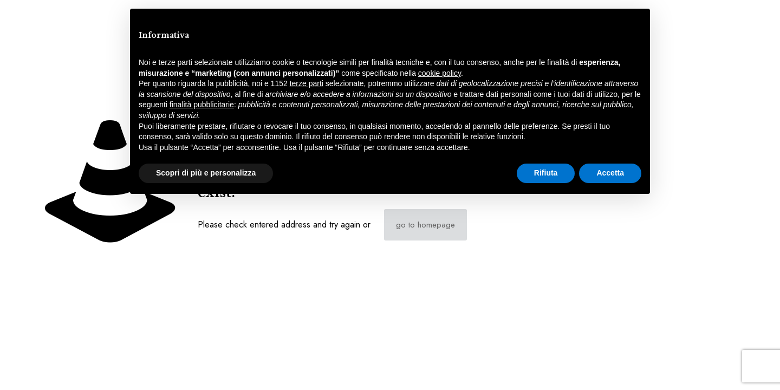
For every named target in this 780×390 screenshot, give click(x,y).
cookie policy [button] (439, 73)
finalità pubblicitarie (202, 104)
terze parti (306, 83)
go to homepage (425, 225)
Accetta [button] (610, 172)
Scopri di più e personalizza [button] (206, 172)
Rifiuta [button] (546, 172)
